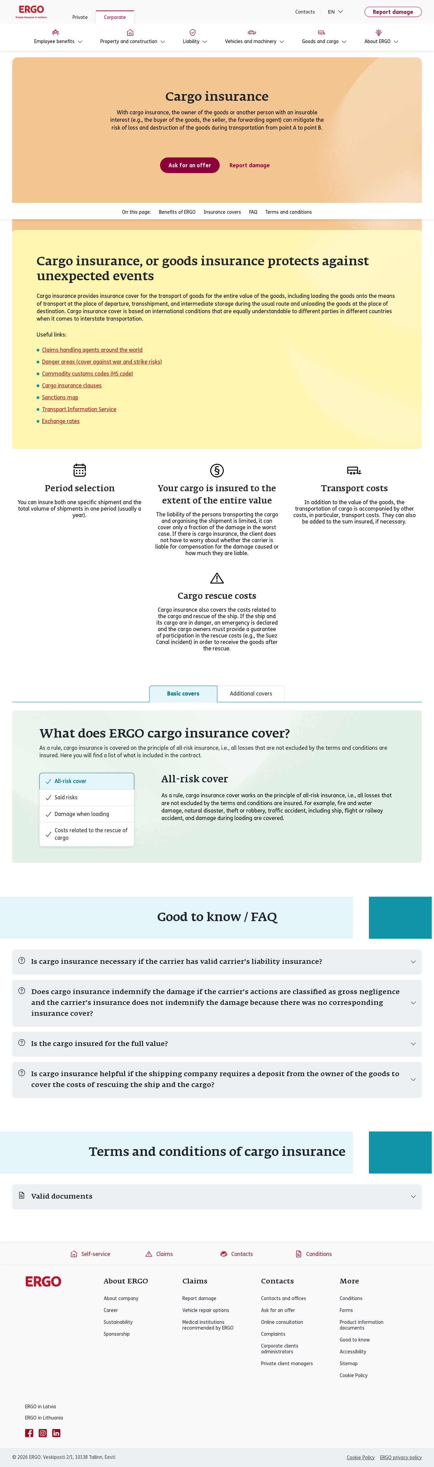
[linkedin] (56, 1433)
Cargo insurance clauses (72, 385)
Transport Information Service (79, 409)
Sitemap (349, 1364)
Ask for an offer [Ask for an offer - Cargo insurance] (190, 165)
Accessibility (353, 1352)
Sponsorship (117, 1334)
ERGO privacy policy (401, 1458)
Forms (346, 1310)
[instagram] (43, 1433)
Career (111, 1310)
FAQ (253, 212)
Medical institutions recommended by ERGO (208, 1325)
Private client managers (287, 1364)
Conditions (313, 1254)
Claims (159, 1254)
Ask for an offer (278, 1310)
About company (121, 1298)
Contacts (305, 12)
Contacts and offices (283, 1298)
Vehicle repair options (205, 1310)
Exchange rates (61, 421)
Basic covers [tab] (183, 693)
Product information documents (361, 1325)
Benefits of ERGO (177, 212)
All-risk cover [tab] (65, 781)
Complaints (273, 1334)
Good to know (355, 1340)
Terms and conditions (288, 212)
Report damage (393, 12)
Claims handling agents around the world (92, 350)
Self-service (90, 1254)
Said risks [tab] (61, 797)
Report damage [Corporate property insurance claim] (250, 165)
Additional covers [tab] (251, 693)
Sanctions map (60, 397)
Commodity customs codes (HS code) (87, 373)
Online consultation (282, 1322)
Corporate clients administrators (279, 1349)
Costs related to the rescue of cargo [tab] (86, 834)
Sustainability (118, 1322)
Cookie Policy (354, 1375)
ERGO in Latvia (40, 1407)
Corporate (115, 17)
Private (80, 17)
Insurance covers (222, 212)
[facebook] (29, 1433)
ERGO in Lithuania (44, 1418)
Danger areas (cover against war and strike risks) (102, 362)
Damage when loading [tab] (77, 814)
